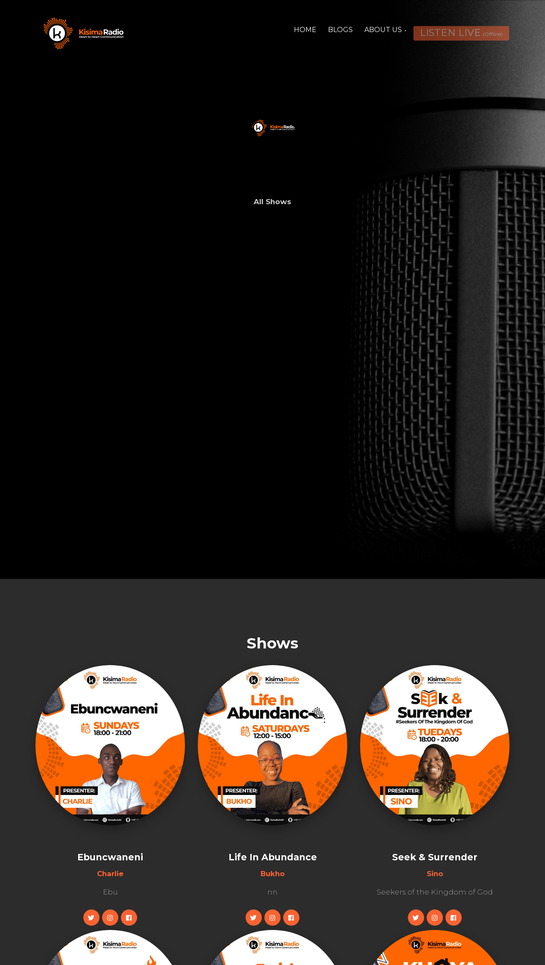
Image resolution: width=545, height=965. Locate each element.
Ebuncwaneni (110, 857)
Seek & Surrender (435, 857)
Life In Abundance (273, 857)
